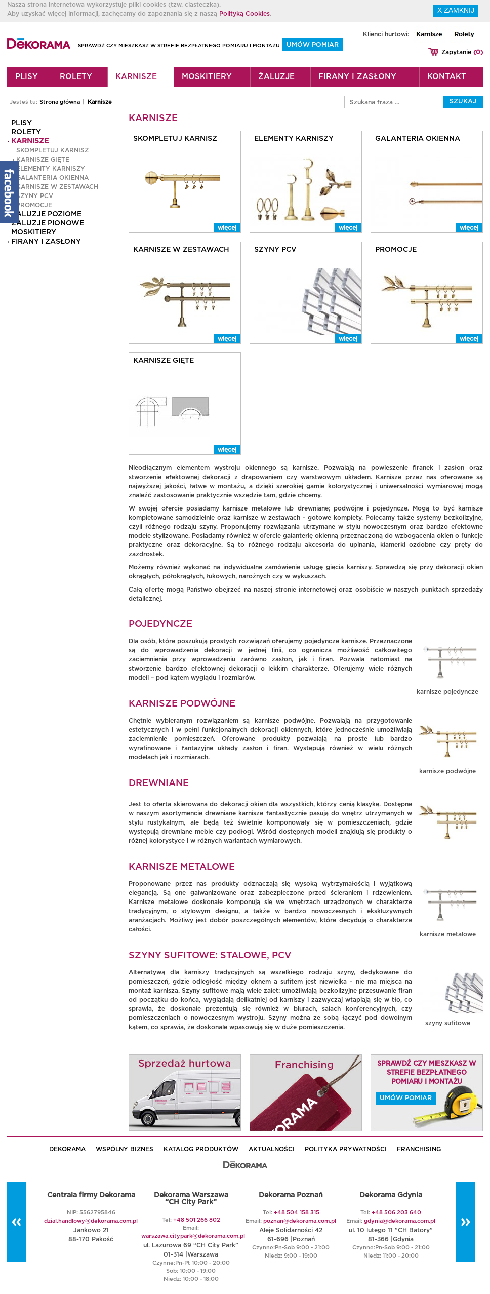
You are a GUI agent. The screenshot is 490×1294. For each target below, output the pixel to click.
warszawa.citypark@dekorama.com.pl (193, 1236)
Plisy (26, 77)
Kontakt (446, 77)
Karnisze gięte (42, 159)
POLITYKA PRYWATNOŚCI (346, 1149)
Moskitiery (207, 77)
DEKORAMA (67, 1149)
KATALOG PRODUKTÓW (201, 1149)
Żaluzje (276, 77)
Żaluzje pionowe (47, 223)
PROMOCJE (34, 205)
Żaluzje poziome (46, 214)
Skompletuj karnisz (52, 150)
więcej (227, 228)
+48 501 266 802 (196, 1220)
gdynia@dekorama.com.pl (399, 1221)
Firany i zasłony (357, 77)
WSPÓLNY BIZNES (124, 1149)
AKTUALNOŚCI (272, 1149)
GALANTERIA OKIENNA (52, 178)
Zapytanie (462, 52)
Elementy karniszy (50, 169)
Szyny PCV (34, 196)
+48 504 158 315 (296, 1212)
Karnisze (136, 77)
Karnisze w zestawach (57, 187)
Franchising (419, 1149)
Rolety (76, 77)
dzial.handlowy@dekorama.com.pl (91, 1221)
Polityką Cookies (244, 14)
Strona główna (59, 102)
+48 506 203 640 (396, 1212)
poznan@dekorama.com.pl (299, 1221)
